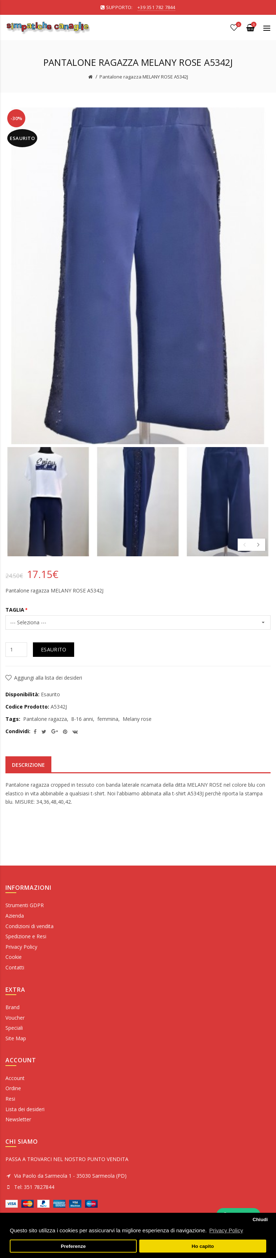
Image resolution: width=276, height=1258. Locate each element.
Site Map (15, 1038)
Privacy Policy (21, 946)
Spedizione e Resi (25, 936)
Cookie (13, 956)
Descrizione (28, 764)
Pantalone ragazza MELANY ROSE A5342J (143, 76)
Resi (10, 1098)
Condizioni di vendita (29, 926)
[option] (48, 501)
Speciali (14, 1027)
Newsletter (18, 1119)
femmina (107, 718)
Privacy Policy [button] (226, 1230)
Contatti (14, 967)
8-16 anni (82, 718)
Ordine (13, 1088)
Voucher (15, 1017)
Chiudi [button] (260, 1219)
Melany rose (137, 718)
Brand (12, 1007)
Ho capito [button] (203, 1246)
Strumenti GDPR (24, 905)
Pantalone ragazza (45, 718)
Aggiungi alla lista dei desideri (48, 677)
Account (15, 1078)
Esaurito (53, 649)
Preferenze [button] (73, 1246)
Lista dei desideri (24, 1109)
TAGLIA (14, 609)
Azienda (14, 915)
